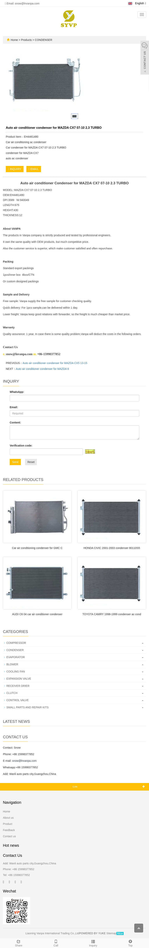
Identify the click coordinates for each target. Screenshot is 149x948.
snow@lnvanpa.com (24, 760)
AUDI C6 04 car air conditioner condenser (37, 614)
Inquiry (93, 943)
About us (8, 817)
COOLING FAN (15, 671)
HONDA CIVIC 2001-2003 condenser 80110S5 (111, 548)
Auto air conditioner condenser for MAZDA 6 (42, 368)
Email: (14, 407)
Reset (31, 462)
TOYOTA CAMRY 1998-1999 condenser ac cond (111, 614)
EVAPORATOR (15, 657)
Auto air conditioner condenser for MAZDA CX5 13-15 (55, 363)
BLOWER (12, 664)
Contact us (9, 836)
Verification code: (21, 445)
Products (26, 39)
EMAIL (34, 169)
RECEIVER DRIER (17, 685)
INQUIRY (14, 169)
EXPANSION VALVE (18, 678)
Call (55, 943)
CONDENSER (43, 39)
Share (18, 943)
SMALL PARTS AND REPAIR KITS (27, 707)
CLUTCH (11, 693)
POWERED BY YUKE (92, 933)
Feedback (9, 830)
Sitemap (111, 933)
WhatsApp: (17, 391)
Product (7, 823)
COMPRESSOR (16, 642)
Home (14, 39)
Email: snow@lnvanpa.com (22, 3)
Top (130, 943)
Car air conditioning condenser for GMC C (37, 548)
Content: (15, 422)
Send (15, 462)
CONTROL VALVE (17, 700)
